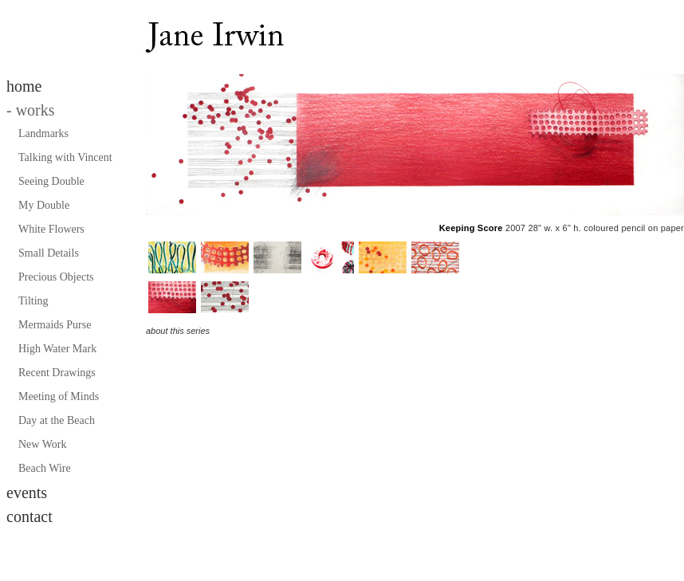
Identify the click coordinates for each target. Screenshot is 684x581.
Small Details (48, 253)
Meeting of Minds (58, 396)
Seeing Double (51, 181)
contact (29, 516)
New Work (42, 444)
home (23, 86)
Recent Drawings (57, 373)
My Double (43, 205)
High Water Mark (57, 349)
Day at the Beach (56, 420)
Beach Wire (44, 468)
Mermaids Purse (54, 325)
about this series (178, 331)
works (30, 110)
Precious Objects (55, 277)
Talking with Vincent (65, 157)
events (26, 492)
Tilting (33, 301)
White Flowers (51, 229)
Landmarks (43, 133)
